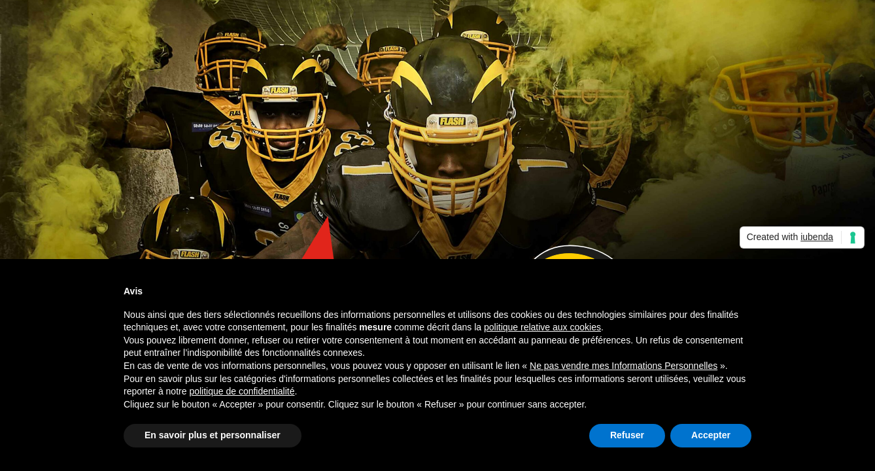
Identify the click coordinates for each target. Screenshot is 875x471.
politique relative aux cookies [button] (542, 327)
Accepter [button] (710, 435)
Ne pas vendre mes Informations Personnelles (623, 365)
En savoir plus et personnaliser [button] (213, 435)
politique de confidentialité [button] (241, 391)
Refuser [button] (627, 435)
